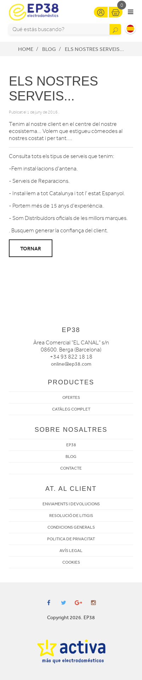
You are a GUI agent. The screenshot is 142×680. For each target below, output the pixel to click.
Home (25, 49)
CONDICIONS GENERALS (71, 527)
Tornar (30, 248)
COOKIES (71, 562)
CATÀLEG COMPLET (71, 409)
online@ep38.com (71, 364)
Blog (49, 49)
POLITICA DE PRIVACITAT (71, 538)
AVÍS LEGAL (71, 550)
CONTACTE (71, 468)
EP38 (71, 444)
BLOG (71, 456)
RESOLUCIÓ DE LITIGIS (71, 515)
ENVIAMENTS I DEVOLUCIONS (71, 503)
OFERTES (71, 397)
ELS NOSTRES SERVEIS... (94, 49)
